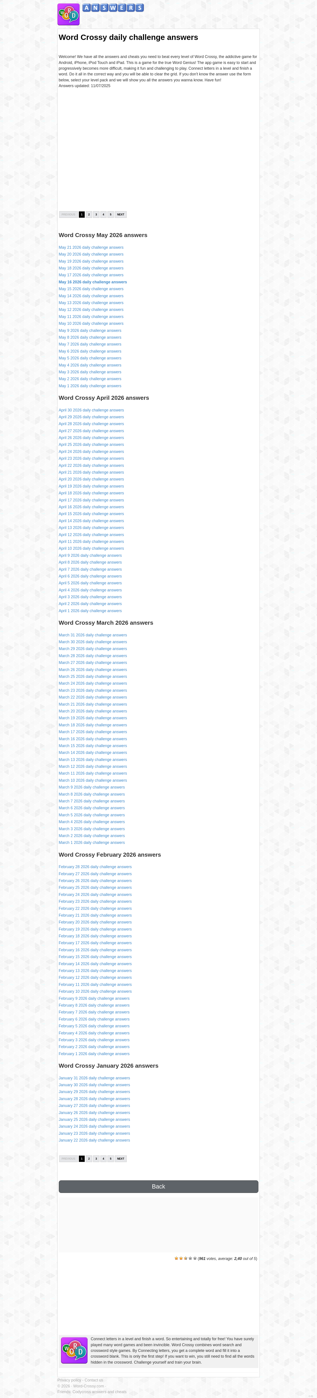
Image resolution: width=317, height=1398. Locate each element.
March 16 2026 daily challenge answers (93, 739)
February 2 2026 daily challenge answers (94, 1047)
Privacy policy (69, 1380)
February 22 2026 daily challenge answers (95, 908)
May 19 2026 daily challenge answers (91, 261)
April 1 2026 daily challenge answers (90, 611)
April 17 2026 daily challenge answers (91, 500)
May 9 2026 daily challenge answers (90, 330)
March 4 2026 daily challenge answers (92, 822)
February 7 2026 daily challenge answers (94, 1012)
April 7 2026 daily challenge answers (90, 569)
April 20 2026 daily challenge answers (91, 479)
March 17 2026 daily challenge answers (93, 732)
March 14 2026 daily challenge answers (93, 752)
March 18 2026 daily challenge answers (93, 725)
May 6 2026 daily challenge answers (90, 351)
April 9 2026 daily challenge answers (90, 555)
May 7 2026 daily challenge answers (90, 344)
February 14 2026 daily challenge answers (95, 964)
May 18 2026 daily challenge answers (91, 268)
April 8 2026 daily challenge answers (90, 562)
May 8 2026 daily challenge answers (90, 337)
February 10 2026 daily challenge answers (95, 991)
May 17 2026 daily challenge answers (91, 275)
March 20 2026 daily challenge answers (93, 711)
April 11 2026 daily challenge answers (91, 541)
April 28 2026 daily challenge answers (91, 424)
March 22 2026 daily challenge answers (93, 697)
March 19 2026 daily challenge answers (93, 718)
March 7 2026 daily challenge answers (92, 801)
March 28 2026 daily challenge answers (93, 656)
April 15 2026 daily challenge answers (91, 514)
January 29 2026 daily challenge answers (94, 1092)
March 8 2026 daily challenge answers (92, 794)
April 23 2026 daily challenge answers (91, 458)
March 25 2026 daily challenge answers (93, 676)
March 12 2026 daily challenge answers (93, 766)
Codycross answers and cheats (99, 1392)
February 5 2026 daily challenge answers (94, 1026)
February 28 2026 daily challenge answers (95, 867)
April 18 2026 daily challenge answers (91, 493)
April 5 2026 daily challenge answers (90, 583)
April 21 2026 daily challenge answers (91, 472)
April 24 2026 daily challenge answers (91, 451)
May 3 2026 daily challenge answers (90, 372)
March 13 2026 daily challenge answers (93, 759)
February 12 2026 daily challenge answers (95, 977)
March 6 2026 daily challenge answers (92, 808)
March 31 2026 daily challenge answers (93, 635)
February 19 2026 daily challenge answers (95, 929)
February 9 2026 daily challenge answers (94, 998)
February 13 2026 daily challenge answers (95, 970)
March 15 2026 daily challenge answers (93, 746)
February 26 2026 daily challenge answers (95, 880)
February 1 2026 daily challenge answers (94, 1054)
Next (120, 214)
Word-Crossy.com (88, 1386)
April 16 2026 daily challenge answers (91, 507)
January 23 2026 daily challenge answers (94, 1133)
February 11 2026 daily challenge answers (95, 984)
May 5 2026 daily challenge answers (90, 358)
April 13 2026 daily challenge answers (91, 527)
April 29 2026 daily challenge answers (91, 417)
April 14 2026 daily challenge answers (91, 521)
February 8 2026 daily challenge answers (94, 1005)
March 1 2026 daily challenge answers (92, 842)
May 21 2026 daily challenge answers (91, 247)
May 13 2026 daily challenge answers (91, 303)
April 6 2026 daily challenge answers (90, 576)
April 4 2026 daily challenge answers (90, 590)
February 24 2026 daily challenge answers (95, 894)
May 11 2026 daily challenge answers (91, 316)
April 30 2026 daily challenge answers (91, 410)
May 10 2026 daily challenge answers (91, 323)
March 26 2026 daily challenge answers (93, 669)
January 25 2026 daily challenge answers (94, 1119)
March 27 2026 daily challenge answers (93, 662)
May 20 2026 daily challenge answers (91, 254)
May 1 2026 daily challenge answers (90, 386)
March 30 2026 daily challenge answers (93, 642)
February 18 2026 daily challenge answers (95, 936)
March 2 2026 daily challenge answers (92, 836)
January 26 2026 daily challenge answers (94, 1112)
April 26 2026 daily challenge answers (91, 437)
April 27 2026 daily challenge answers (91, 431)
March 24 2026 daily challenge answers (93, 683)
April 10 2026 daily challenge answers (91, 548)
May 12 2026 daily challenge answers (91, 309)
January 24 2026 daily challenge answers (94, 1126)
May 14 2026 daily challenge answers (91, 296)
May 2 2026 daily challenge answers (90, 379)
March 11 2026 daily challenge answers (93, 773)
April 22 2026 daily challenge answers (91, 465)
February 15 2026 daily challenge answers (95, 957)
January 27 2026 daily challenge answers (94, 1105)
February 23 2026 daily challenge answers (95, 901)
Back (158, 1186)
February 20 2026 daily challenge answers (95, 922)
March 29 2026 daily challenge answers (93, 649)
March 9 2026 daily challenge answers (92, 787)
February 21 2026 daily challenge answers (95, 915)
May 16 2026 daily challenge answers (93, 282)
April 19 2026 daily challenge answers (91, 486)
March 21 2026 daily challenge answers (93, 704)
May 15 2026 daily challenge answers (91, 289)
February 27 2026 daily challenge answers (95, 874)
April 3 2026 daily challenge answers (90, 597)
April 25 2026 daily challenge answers (91, 444)
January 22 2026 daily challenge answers (94, 1140)
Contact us (94, 1380)
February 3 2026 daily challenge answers (94, 1040)
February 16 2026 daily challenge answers (95, 950)
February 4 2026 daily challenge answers (94, 1033)
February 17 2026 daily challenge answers (95, 943)
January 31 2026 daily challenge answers (94, 1078)
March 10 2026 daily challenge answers (93, 780)
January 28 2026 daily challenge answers (94, 1099)
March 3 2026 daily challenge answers (92, 829)
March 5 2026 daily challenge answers (92, 815)
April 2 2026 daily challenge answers (90, 604)
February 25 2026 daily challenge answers (95, 887)
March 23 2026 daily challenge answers (93, 690)
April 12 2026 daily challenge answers (91, 535)
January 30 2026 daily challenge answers (94, 1085)
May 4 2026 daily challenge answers (90, 365)
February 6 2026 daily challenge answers (94, 1019)
